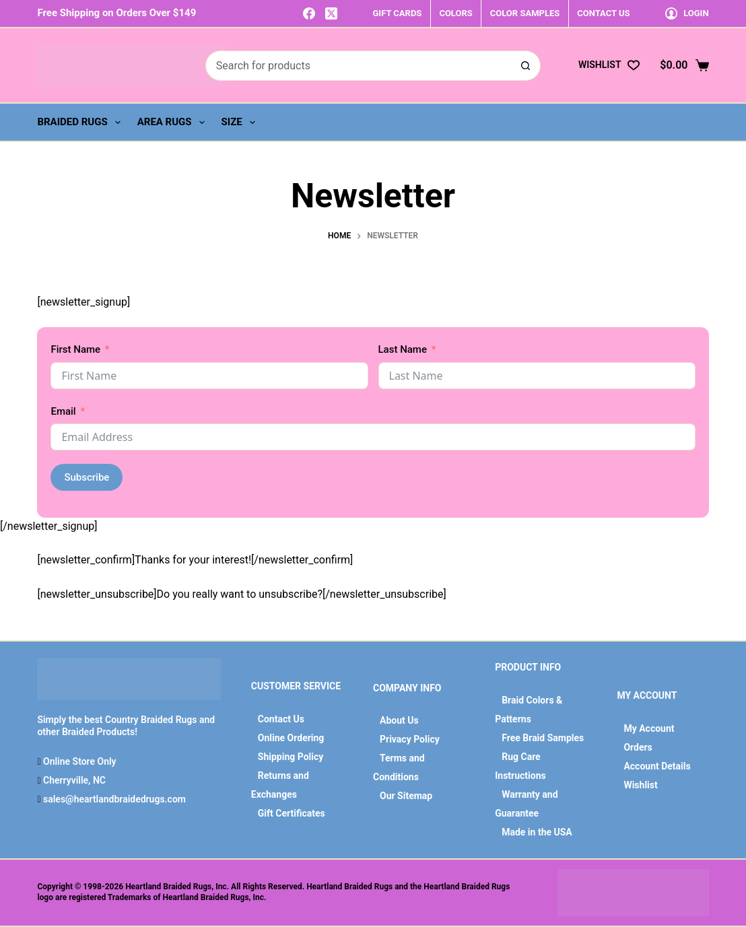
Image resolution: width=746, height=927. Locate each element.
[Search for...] (358, 65)
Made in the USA (537, 832)
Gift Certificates (291, 813)
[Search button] (525, 65)
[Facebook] (309, 13)
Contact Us (281, 719)
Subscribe (86, 477)
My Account (648, 728)
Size (241, 122)
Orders (637, 747)
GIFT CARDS (396, 13)
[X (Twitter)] (331, 13)
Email (62, 411)
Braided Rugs (81, 122)
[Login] (687, 13)
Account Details (656, 766)
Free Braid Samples (543, 737)
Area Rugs (173, 122)
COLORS (455, 13)
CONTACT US (603, 13)
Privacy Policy (410, 739)
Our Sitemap (406, 795)
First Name (75, 349)
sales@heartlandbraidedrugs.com (113, 799)
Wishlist (640, 785)
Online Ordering (291, 737)
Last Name (402, 349)
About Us (399, 720)
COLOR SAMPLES (525, 13)
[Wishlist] (609, 65)
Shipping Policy (291, 756)
